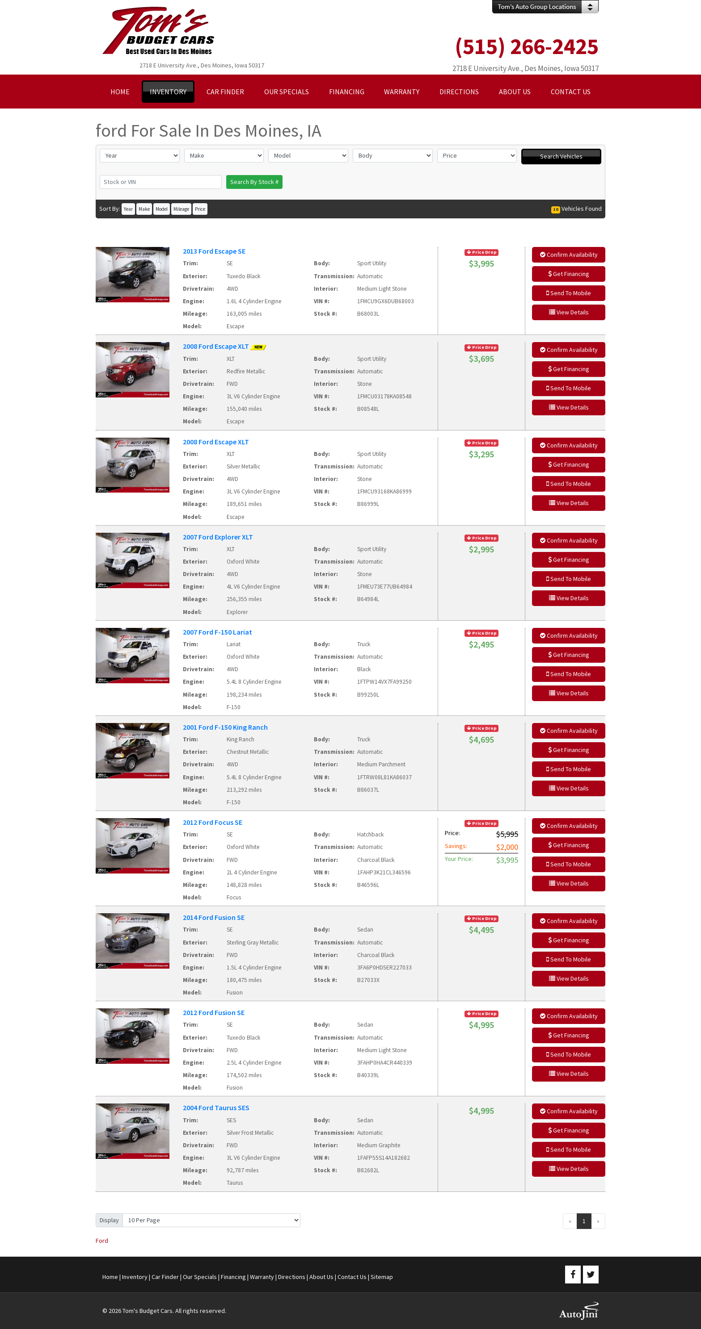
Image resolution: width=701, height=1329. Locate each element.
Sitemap (382, 1277)
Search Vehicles (561, 156)
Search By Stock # (254, 182)
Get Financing (568, 274)
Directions (291, 1277)
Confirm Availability (569, 255)
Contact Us (352, 1277)
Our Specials (200, 1277)
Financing (233, 1277)
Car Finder (165, 1277)
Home (110, 1277)
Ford (102, 1241)
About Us (321, 1277)
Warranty (262, 1277)
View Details (569, 312)
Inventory (135, 1277)
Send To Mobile (568, 293)
